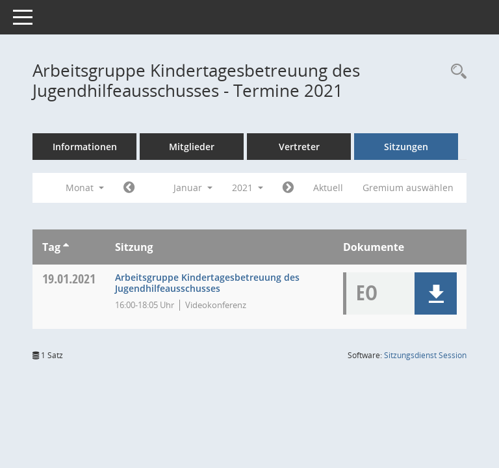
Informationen (85, 146)
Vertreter (299, 146)
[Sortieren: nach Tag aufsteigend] (66, 247)
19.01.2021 (69, 278)
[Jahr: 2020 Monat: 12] (129, 188)
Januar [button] (192, 187)
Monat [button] (85, 187)
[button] (436, 293)
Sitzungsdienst (425, 355)
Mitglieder (191, 146)
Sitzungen (406, 146)
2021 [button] (247, 187)
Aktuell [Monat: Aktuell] (328, 187)
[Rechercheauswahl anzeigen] (455, 72)
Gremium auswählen (408, 187)
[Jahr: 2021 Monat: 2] (288, 188)
